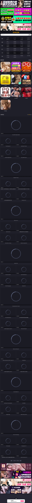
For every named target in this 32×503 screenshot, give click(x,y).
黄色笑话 (21, 53)
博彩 (2, 38)
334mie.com (16, 32)
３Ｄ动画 (28, 41)
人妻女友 (21, 52)
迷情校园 (8, 53)
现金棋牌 (21, 39)
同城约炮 (8, 55)
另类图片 (28, 50)
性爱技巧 (28, 53)
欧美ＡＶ (21, 41)
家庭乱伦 (15, 52)
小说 (2, 52)
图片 (2, 49)
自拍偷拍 (15, 41)
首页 (11, 460)
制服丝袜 (8, 46)
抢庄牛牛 (28, 39)
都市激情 (8, 52)
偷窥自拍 (8, 48)
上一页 (14, 460)
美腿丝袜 (8, 50)
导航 (2, 56)
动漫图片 (28, 48)
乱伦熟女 (21, 46)
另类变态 (28, 46)
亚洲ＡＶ (8, 41)
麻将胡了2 (7, 39)
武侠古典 (28, 52)
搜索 (29, 34)
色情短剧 (15, 57)
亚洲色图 (15, 48)
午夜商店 (15, 55)
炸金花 (15, 39)
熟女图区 (21, 50)
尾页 (20, 460)
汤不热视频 (28, 55)
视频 (2, 42)
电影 (2, 45)
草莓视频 (21, 55)
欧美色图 (21, 48)
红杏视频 (8, 57)
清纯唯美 (15, 50)
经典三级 (15, 46)
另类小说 (15, 53)
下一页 (17, 460)
